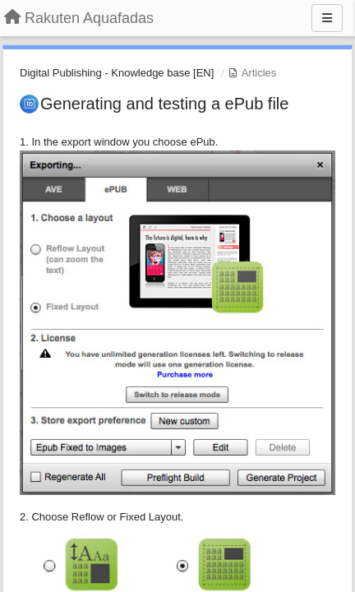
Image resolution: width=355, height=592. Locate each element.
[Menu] (327, 18)
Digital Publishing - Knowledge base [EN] (117, 73)
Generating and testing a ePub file (164, 104)
